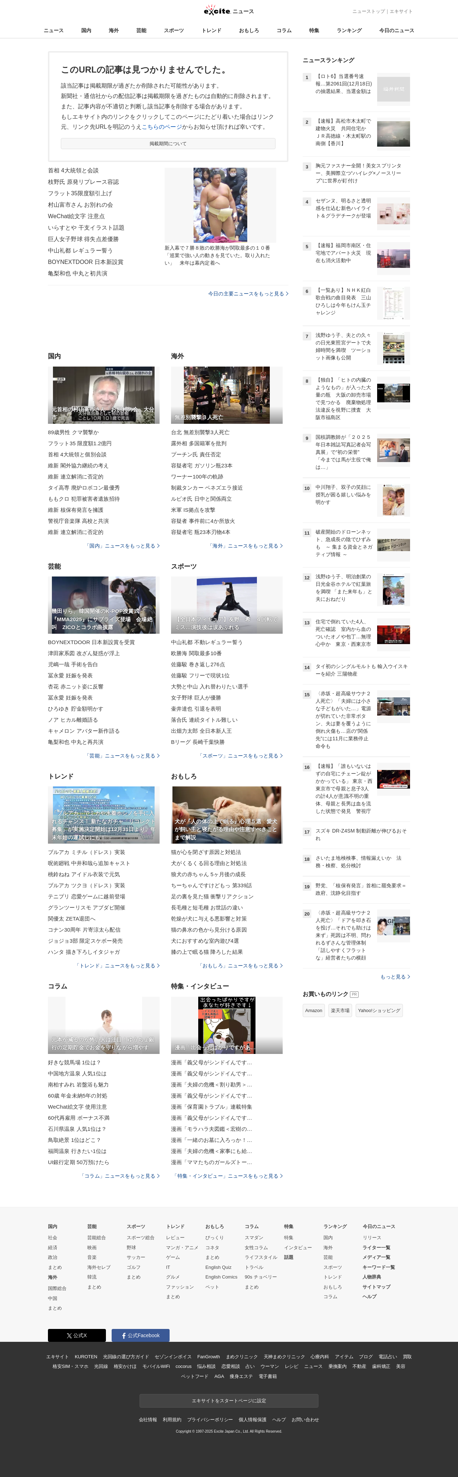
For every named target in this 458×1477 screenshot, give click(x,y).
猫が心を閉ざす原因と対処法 (206, 852)
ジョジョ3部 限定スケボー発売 (85, 941)
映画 (92, 1247)
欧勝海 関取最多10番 (196, 653)
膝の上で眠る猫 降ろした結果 (207, 952)
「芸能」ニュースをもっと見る (122, 756)
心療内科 (320, 1356)
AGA (219, 1376)
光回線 (101, 1366)
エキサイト (401, 11)
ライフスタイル (261, 1257)
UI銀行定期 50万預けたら (79, 1162)
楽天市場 (340, 1010)
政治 (52, 1257)
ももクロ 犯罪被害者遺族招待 (84, 499)
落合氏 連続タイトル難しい (204, 720)
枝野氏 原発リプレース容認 (83, 182)
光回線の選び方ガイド (126, 1356)
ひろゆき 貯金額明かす (76, 709)
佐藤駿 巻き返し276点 (198, 664)
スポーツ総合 (141, 1237)
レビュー (175, 1237)
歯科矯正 (381, 1366)
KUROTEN (86, 1356)
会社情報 (148, 1419)
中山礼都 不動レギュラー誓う (207, 642)
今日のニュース (396, 30)
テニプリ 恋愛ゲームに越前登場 (86, 896)
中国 (52, 1298)
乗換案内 (337, 1366)
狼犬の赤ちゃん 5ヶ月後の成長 (208, 874)
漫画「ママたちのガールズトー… (211, 1162)
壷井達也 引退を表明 (196, 709)
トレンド (211, 30)
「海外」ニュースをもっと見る (245, 546)
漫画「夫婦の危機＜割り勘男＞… (211, 1084)
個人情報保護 (252, 1419)
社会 (52, 1237)
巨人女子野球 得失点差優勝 (83, 239)
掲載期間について (168, 143)
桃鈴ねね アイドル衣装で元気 (84, 874)
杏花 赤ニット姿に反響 (76, 686)
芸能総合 (96, 1237)
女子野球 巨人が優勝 (196, 698)
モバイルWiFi (156, 1366)
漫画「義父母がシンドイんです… (211, 1062)
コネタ (212, 1247)
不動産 (359, 1366)
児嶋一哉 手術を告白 (73, 664)
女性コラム (256, 1247)
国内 (86, 30)
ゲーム (173, 1257)
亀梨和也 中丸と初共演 (77, 273)
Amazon (313, 1010)
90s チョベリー (261, 1277)
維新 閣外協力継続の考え (78, 465)
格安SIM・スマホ (70, 1366)
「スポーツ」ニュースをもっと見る (240, 756)
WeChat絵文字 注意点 (76, 216)
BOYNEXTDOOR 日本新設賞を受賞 (91, 642)
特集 (314, 30)
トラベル (254, 1267)
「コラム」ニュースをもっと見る (119, 1176)
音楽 (92, 1257)
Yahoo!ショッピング (379, 1010)
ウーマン (269, 1366)
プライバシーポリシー (210, 1419)
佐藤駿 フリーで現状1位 (200, 675)
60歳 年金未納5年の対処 (77, 1096)
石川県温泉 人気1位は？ (77, 1129)
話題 (288, 1257)
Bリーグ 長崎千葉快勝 (198, 742)
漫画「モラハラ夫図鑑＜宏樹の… (211, 1129)
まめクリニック (242, 1356)
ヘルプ (369, 1296)
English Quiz (218, 1267)
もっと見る (395, 977)
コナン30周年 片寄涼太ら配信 (84, 930)
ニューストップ (368, 11)
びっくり (214, 1237)
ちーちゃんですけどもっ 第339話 (211, 885)
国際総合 (57, 1288)
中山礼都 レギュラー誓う (80, 250)
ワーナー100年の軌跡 (197, 476)
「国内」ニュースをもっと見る (122, 546)
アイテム (344, 1356)
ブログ (366, 1356)
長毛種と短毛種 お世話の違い (207, 907)
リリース (372, 1237)
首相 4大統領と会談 (73, 170)
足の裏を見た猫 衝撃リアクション (212, 896)
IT (168, 1267)
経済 (52, 1247)
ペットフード (195, 1376)
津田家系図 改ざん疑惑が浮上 (84, 653)
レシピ (292, 1366)
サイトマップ (376, 1287)
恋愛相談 (230, 1366)
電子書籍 (268, 1376)
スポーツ (174, 30)
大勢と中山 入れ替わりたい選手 (209, 686)
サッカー (136, 1257)
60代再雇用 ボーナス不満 (78, 1118)
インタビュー (298, 1247)
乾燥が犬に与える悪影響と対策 (209, 919)
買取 (407, 1356)
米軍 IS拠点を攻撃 (193, 510)
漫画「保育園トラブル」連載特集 (211, 1107)
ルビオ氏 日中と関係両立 (201, 499)
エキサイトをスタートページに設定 (229, 1400)
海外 (114, 30)
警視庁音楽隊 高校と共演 (78, 521)
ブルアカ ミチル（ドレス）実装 (86, 852)
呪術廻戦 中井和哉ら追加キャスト (89, 863)
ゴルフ (134, 1267)
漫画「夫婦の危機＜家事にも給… (211, 1151)
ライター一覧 (376, 1247)
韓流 (92, 1277)
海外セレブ (99, 1267)
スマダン (254, 1237)
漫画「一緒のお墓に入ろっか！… (211, 1140)
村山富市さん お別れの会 (80, 205)
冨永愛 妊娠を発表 (70, 675)
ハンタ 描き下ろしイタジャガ (84, 952)
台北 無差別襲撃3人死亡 (200, 432)
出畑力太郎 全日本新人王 (201, 731)
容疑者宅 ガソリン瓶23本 (202, 465)
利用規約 (172, 1419)
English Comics (221, 1277)
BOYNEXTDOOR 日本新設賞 (85, 262)
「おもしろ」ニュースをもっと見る (240, 965)
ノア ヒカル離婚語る (73, 720)
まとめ (55, 1267)
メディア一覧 (376, 1257)
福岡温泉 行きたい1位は (77, 1151)
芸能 (141, 30)
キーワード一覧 (378, 1267)
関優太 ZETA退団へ (72, 919)
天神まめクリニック (284, 1356)
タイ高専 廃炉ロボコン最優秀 (84, 488)
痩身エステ (241, 1376)
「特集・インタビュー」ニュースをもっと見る (227, 1176)
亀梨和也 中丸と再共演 (76, 742)
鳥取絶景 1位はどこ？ (74, 1140)
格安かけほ (125, 1366)
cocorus (184, 1366)
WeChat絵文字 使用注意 (77, 1107)
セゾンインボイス (173, 1356)
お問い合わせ (305, 1419)
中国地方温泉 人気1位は (77, 1073)
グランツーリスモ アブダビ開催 (86, 907)
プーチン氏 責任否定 (196, 454)
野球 (131, 1247)
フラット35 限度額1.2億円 (80, 443)
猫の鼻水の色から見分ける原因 (209, 930)
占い (250, 1366)
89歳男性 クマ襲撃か (73, 432)
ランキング (349, 30)
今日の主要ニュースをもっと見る (248, 293)
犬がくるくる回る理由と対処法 (209, 863)
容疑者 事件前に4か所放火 (203, 521)
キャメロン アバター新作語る (84, 731)
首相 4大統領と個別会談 (77, 454)
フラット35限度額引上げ (80, 193)
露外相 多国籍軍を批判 (199, 443)
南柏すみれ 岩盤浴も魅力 (78, 1084)
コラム (284, 30)
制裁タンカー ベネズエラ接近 (207, 488)
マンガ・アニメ (182, 1247)
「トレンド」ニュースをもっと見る (117, 965)
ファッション (180, 1287)
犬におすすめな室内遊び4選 (205, 941)
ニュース (54, 30)
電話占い (388, 1356)
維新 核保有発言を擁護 (76, 510)
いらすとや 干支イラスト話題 (86, 228)
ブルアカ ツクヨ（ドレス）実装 (86, 885)
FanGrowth (208, 1356)
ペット (212, 1287)
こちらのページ (162, 127)
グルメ (173, 1277)
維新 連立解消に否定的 (76, 476)
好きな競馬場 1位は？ (74, 1062)
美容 (400, 1366)
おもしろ (249, 30)
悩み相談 (206, 1366)
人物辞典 (371, 1277)
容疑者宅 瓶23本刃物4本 (200, 532)
